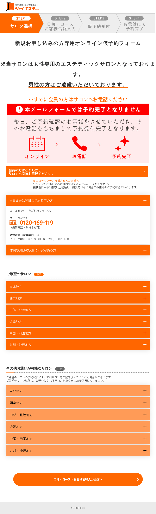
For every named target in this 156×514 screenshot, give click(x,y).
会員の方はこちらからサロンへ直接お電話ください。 (31, 171)
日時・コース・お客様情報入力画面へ (78, 479)
